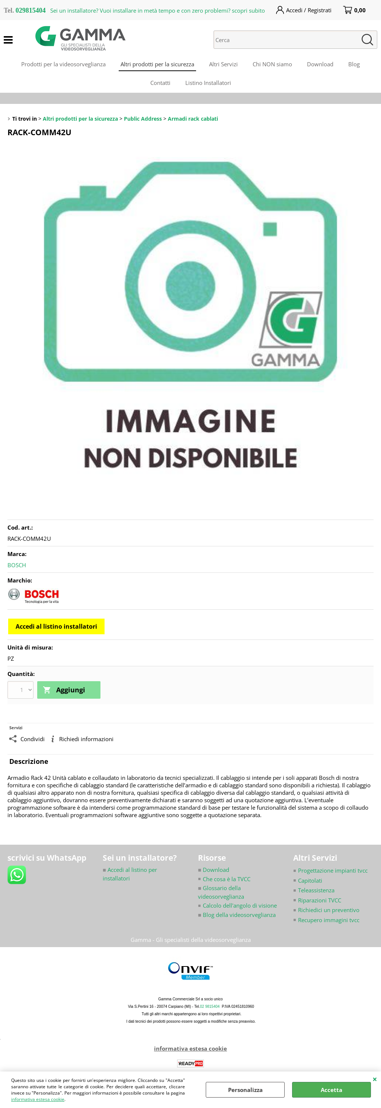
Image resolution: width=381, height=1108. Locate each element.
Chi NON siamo (272, 64)
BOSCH (16, 565)
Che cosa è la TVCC (226, 879)
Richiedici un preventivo (328, 910)
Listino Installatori (208, 82)
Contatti (160, 82)
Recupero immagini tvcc (328, 920)
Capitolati (310, 880)
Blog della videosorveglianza (237, 914)
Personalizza (245, 1089)
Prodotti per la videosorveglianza (63, 64)
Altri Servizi (223, 64)
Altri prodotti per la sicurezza (157, 64)
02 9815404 (210, 1006)
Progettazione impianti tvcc (333, 870)
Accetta (331, 1089)
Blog (354, 64)
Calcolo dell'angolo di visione (240, 905)
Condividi (32, 739)
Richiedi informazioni (86, 739)
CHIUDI (374, 1079)
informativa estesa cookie (37, 1099)
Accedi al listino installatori (56, 626)
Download (320, 64)
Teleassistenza (316, 890)
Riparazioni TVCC (319, 900)
